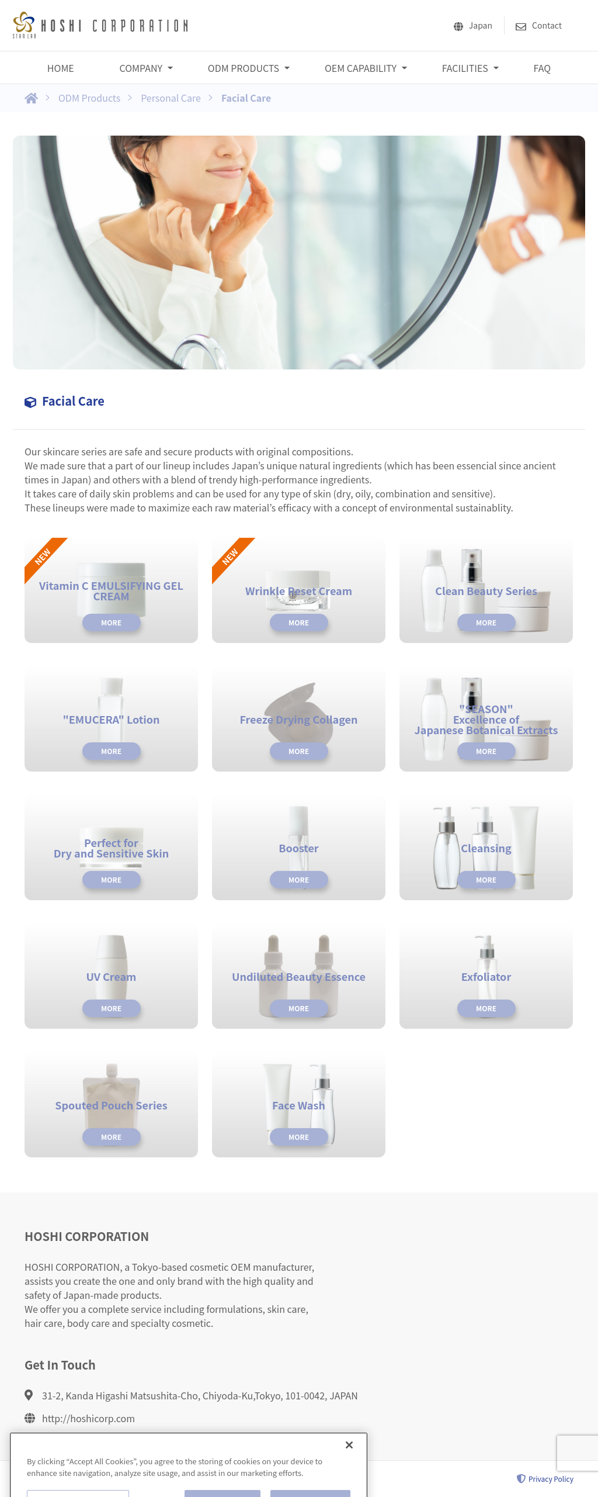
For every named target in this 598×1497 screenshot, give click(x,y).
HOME (60, 68)
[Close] (349, 1465)
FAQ (542, 68)
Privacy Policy (545, 1478)
